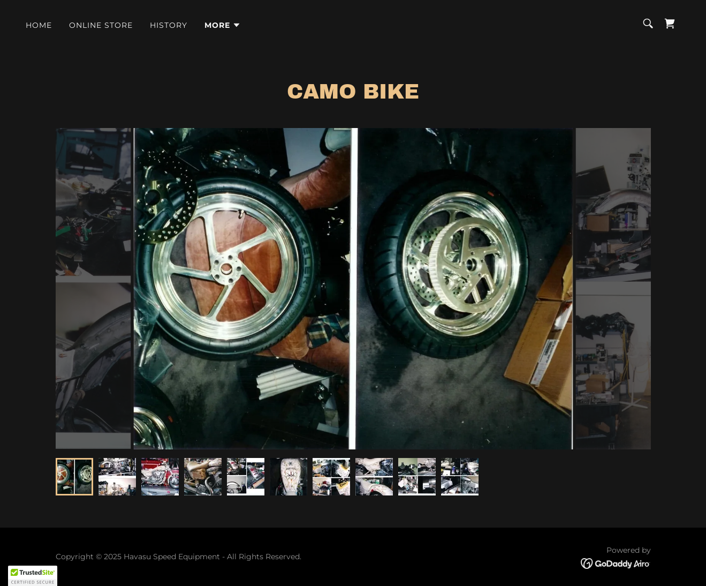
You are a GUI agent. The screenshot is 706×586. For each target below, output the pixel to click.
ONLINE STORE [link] (101, 25)
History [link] (168, 25)
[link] (669, 23)
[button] (222, 25)
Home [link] (39, 25)
